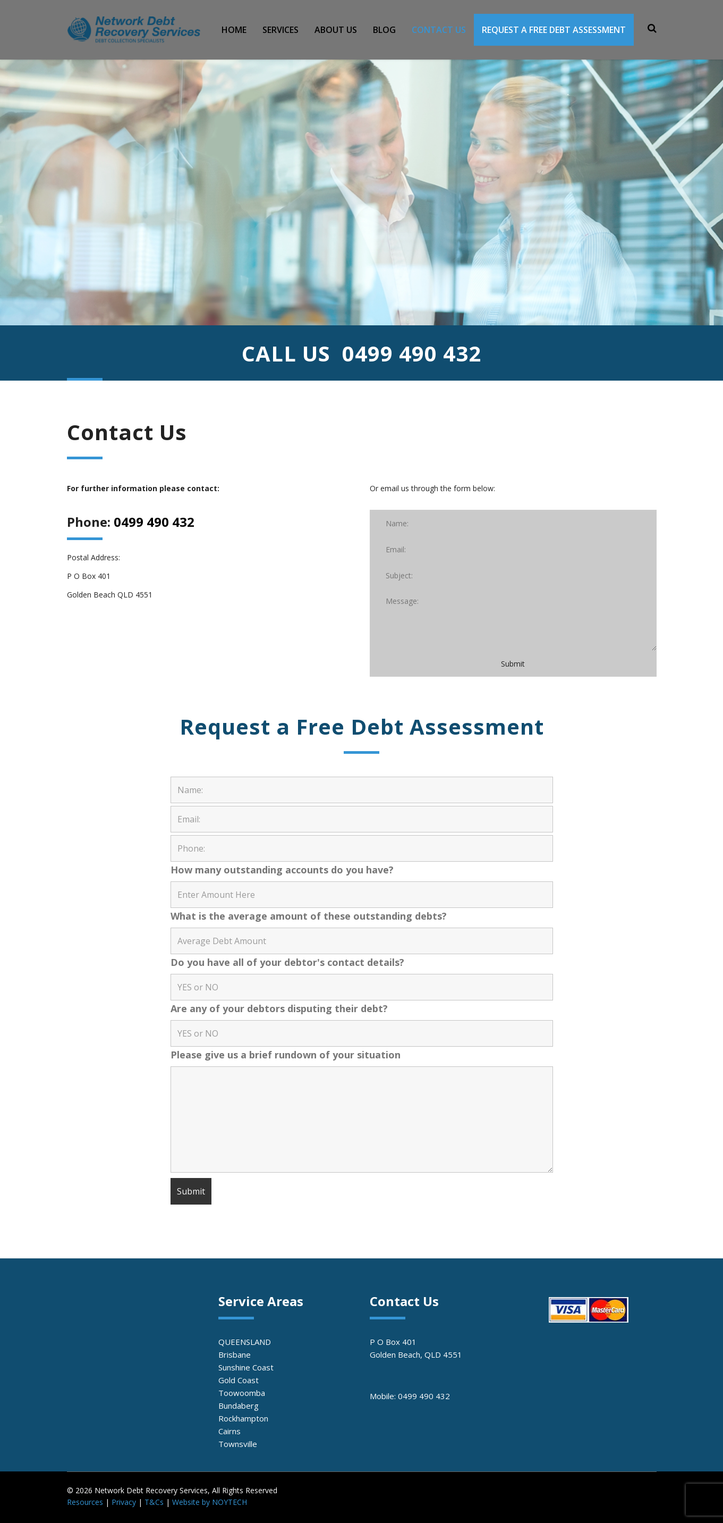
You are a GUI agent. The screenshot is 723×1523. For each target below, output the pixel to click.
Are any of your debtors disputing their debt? (279, 1008)
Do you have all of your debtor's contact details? (287, 962)
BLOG (384, 30)
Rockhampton (243, 1418)
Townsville (237, 1443)
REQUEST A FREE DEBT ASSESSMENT (554, 30)
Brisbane (234, 1354)
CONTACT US (439, 30)
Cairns (229, 1431)
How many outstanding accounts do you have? (282, 869)
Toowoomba (241, 1392)
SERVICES (280, 30)
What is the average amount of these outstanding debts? (309, 916)
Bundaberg (238, 1405)
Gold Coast (238, 1380)
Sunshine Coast (246, 1367)
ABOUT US (335, 30)
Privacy (124, 1502)
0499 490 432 (411, 353)
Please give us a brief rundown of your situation (286, 1054)
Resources (85, 1502)
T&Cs (154, 1502)
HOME (234, 30)
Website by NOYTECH (209, 1502)
